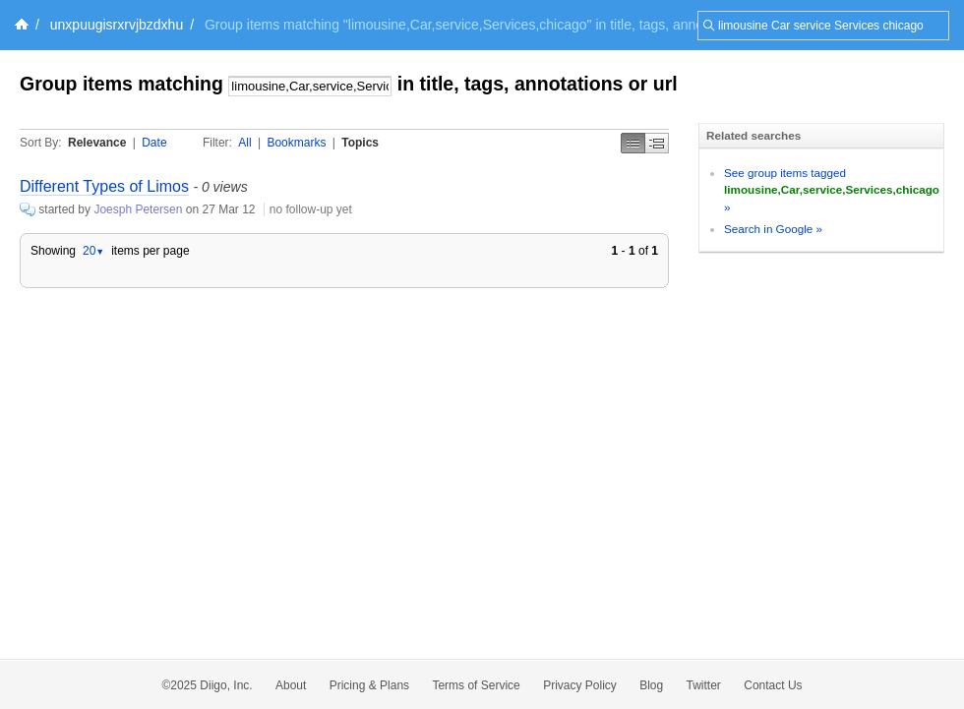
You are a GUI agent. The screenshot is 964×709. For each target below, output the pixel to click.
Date (154, 142)
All (244, 142)
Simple (633, 143)
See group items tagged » (831, 189)
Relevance (97, 142)
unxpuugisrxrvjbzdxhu (116, 24)
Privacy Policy (580, 685)
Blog (651, 685)
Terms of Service (475, 685)
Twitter (704, 685)
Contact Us (773, 685)
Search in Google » (773, 228)
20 (93, 251)
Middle (657, 143)
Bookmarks (296, 142)
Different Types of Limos (104, 186)
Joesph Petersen (137, 209)
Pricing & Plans (369, 685)
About (290, 685)
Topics (360, 142)
